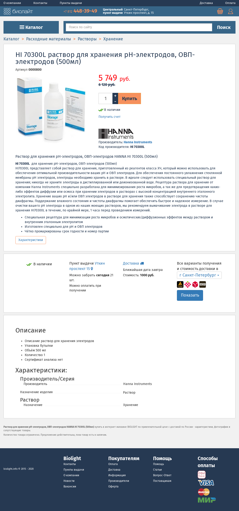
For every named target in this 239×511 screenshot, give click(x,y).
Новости (68, 481)
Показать (190, 295)
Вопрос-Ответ (162, 475)
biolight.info (11, 468)
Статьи (157, 469)
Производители (118, 481)
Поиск (224, 27)
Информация (117, 475)
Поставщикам (162, 481)
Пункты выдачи (71, 3)
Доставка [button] (133, 263)
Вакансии (69, 486)
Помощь (158, 464)
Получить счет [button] (109, 117)
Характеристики (30, 240)
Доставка (207, 3)
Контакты (40, 3)
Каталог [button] (31, 27)
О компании (13, 3)
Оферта (113, 486)
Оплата (230, 3)
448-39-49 (80, 11)
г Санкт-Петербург (199, 275)
